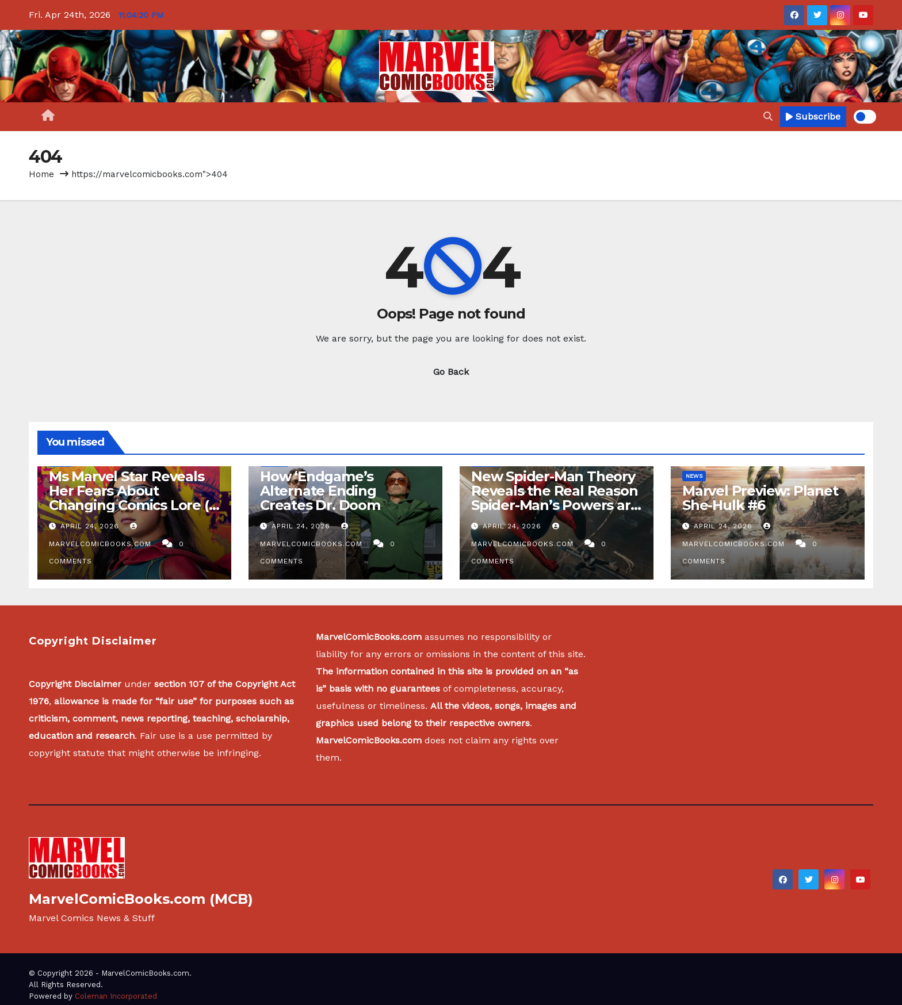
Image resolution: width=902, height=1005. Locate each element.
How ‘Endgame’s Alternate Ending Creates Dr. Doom (320, 490)
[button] (768, 116)
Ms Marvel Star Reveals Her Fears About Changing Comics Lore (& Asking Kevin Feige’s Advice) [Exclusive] (133, 505)
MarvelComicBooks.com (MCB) (141, 899)
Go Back (451, 371)
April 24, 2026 (91, 526)
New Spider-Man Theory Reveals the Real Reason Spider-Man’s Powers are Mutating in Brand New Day (555, 505)
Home (41, 174)
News (694, 476)
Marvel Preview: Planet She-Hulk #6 (760, 497)
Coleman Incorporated (116, 996)
